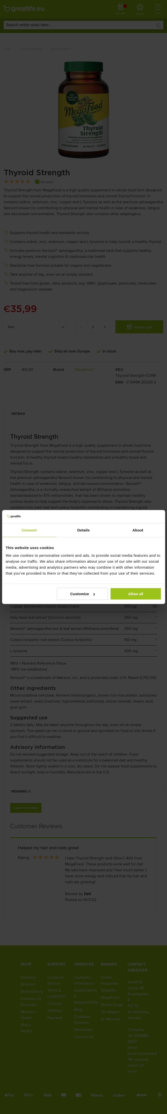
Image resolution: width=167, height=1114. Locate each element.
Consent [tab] (29, 530)
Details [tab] (83, 530)
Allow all (135, 594)
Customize (82, 594)
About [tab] (138, 530)
